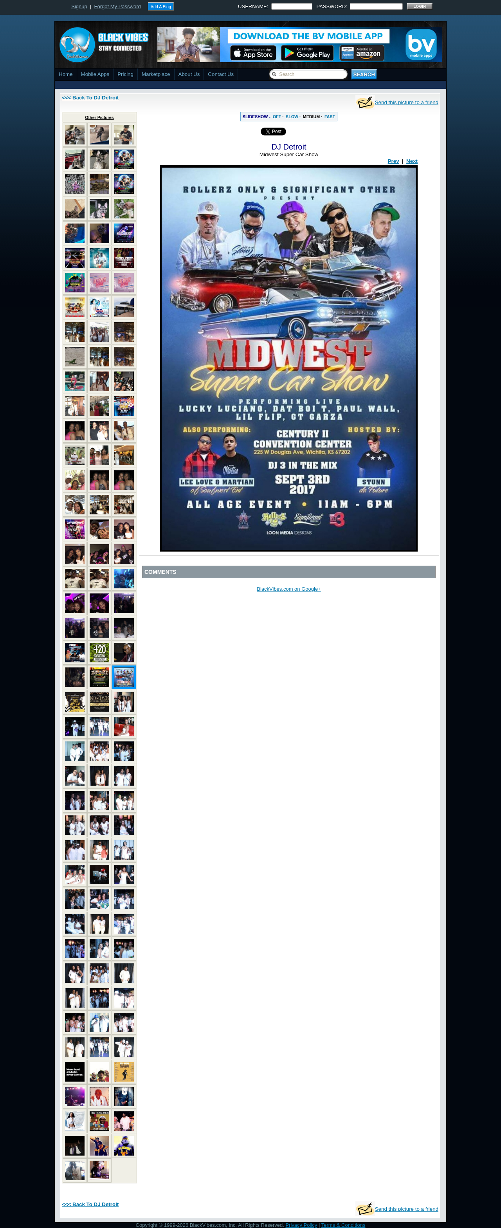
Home (66, 74)
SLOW (292, 116)
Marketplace (156, 74)
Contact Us (221, 74)
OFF (277, 116)
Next (412, 161)
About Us (189, 74)
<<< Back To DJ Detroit (90, 98)
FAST (329, 116)
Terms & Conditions (343, 1225)
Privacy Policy (301, 1225)
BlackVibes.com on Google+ (289, 589)
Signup (79, 6)
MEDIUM (311, 116)
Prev (393, 161)
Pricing (125, 74)
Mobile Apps (95, 74)
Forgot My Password (117, 6)
